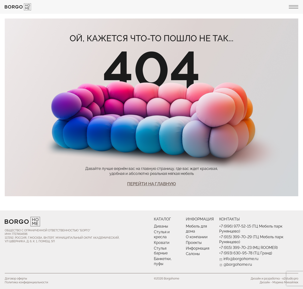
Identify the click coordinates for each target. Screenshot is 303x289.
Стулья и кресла (162, 234)
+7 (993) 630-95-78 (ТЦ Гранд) (245, 253)
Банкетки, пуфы (163, 261)
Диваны (161, 226)
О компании (197, 237)
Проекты (194, 242)
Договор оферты (16, 278)
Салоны (193, 254)
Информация (197, 248)
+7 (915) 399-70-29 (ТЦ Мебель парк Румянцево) (251, 239)
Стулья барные (161, 251)
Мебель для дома (196, 228)
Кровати (161, 242)
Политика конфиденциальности (26, 282)
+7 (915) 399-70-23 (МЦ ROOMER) (248, 247)
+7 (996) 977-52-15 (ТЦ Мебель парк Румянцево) (250, 228)
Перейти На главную (151, 183)
